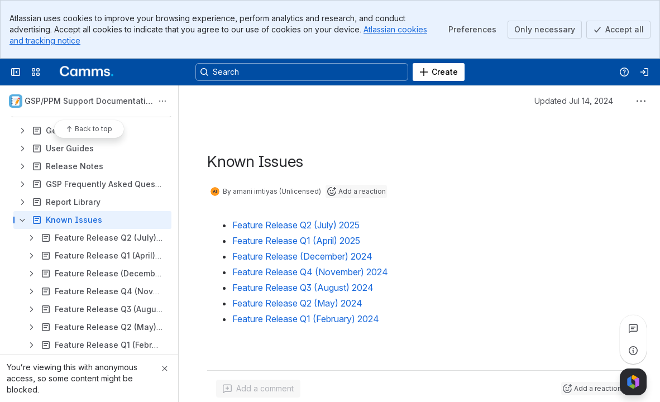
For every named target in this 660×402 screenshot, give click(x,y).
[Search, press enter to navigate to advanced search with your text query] (301, 72)
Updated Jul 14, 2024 (573, 101)
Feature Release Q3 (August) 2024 (303, 287)
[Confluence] (82, 72)
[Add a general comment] (258, 389)
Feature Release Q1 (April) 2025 (296, 240)
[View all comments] (633, 328)
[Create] (439, 72)
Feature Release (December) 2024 (302, 256)
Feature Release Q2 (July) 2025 (296, 225)
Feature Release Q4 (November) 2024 (310, 271)
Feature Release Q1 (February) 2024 (305, 318)
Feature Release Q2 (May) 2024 (297, 303)
